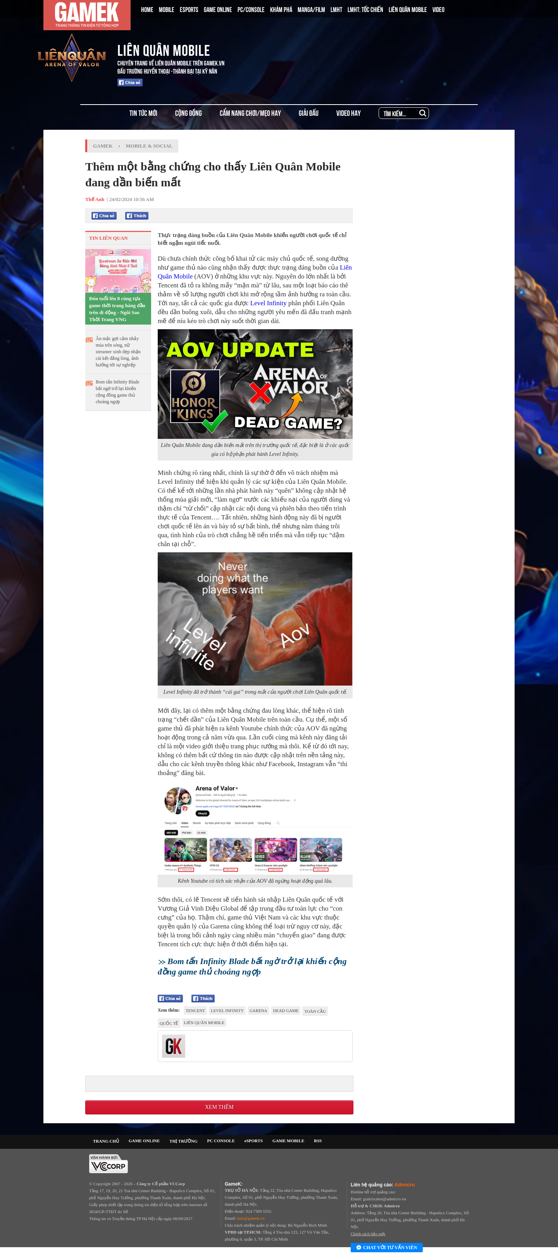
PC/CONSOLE (251, 9)
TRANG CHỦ (106, 1141)
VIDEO (438, 9)
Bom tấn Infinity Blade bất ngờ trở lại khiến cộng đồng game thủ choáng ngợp (118, 391)
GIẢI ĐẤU (309, 112)
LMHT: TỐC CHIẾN (365, 9)
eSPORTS (254, 1140)
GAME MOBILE (288, 1140)
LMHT (336, 9)
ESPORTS (189, 9)
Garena (258, 1010)
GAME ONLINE (218, 9)
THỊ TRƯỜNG (183, 1141)
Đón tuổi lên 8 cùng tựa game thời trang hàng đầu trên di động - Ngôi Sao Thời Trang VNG (117, 309)
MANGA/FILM (311, 9)
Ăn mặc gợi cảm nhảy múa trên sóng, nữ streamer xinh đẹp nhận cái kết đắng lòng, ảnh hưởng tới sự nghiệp (118, 352)
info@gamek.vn (251, 1218)
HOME (147, 9)
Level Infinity (268, 303)
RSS (318, 1140)
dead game (286, 1010)
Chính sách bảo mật (368, 1233)
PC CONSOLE (221, 1140)
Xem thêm (219, 1107)
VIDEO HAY (348, 112)
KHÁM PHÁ (281, 9)
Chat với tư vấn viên (386, 1248)
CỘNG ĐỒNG (188, 112)
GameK (103, 146)
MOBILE (166, 9)
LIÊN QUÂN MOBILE (408, 9)
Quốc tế (169, 1023)
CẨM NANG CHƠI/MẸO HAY (250, 112)
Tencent (195, 1010)
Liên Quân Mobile (204, 1022)
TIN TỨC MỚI (143, 112)
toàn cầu (315, 1011)
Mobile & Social (149, 146)
